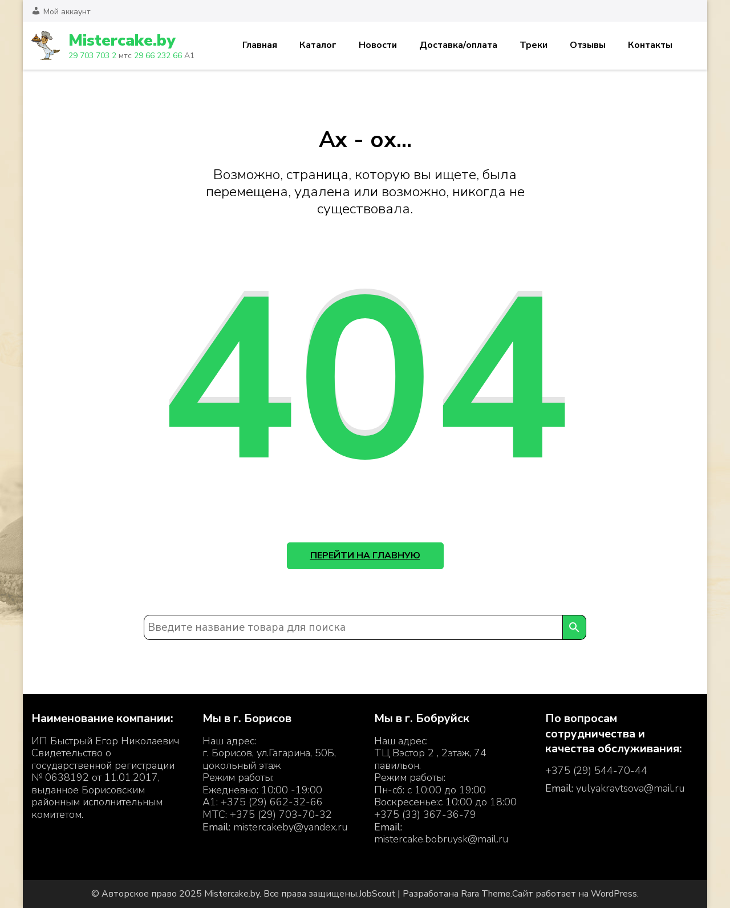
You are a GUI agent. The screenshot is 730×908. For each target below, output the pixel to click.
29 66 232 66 (158, 55)
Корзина (692, 45)
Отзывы (588, 45)
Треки (534, 45)
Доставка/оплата (458, 45)
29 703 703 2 (92, 55)
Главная (259, 45)
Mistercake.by (121, 40)
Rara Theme (485, 893)
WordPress (614, 893)
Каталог (317, 45)
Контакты (650, 45)
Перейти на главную (365, 555)
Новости (378, 45)
